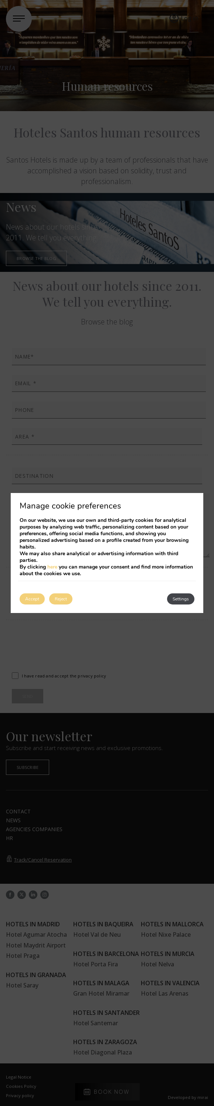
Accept (32, 599)
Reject (61, 599)
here (52, 566)
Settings (181, 599)
